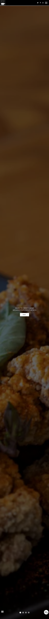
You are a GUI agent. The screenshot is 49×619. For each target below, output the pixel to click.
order (24, 314)
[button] (2, 611)
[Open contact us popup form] (46, 612)
